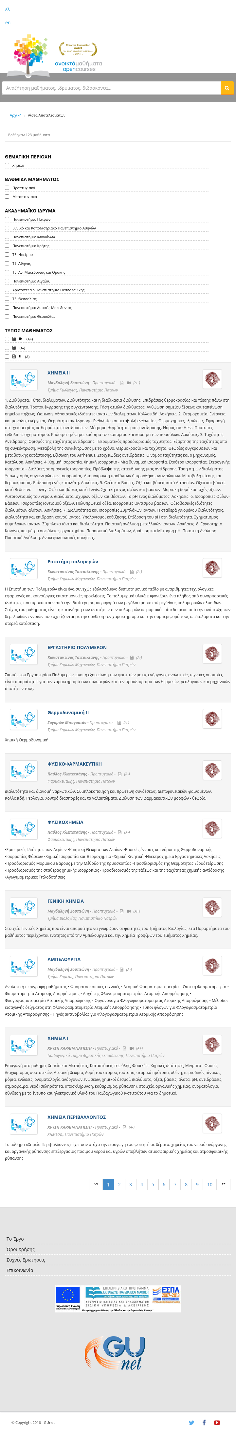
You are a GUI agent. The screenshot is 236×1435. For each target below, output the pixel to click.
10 (209, 1184)
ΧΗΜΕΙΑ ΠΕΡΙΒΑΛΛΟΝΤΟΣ (76, 1117)
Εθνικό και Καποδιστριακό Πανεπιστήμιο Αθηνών (54, 228)
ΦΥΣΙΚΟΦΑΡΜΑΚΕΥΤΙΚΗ (74, 764)
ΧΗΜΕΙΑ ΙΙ (58, 373)
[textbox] (111, 87)
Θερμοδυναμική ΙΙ (68, 712)
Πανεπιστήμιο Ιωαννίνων (33, 236)
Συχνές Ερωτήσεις (26, 1260)
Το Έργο (15, 1239)
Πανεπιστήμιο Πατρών (31, 219)
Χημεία (18, 165)
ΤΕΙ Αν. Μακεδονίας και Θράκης (38, 272)
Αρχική (16, 115)
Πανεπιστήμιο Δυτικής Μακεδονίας (42, 307)
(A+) (22, 338)
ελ (7, 9)
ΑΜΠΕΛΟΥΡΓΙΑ (64, 959)
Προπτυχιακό (23, 187)
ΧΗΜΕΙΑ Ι (57, 1038)
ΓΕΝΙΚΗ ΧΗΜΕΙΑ (65, 901)
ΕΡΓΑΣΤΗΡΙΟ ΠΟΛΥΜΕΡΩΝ (77, 647)
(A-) (18, 347)
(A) (20, 356)
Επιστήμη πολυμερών (72, 561)
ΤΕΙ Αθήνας (21, 263)
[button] (227, 87)
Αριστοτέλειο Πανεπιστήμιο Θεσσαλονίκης (48, 289)
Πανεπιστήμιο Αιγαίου (31, 281)
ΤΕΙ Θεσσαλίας (24, 298)
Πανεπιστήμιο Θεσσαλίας (33, 316)
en (7, 22)
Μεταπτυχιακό (24, 196)
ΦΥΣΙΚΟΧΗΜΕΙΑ (65, 822)
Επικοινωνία (20, 1270)
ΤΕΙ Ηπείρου (22, 254)
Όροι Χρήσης (21, 1249)
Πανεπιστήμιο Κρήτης (30, 245)
